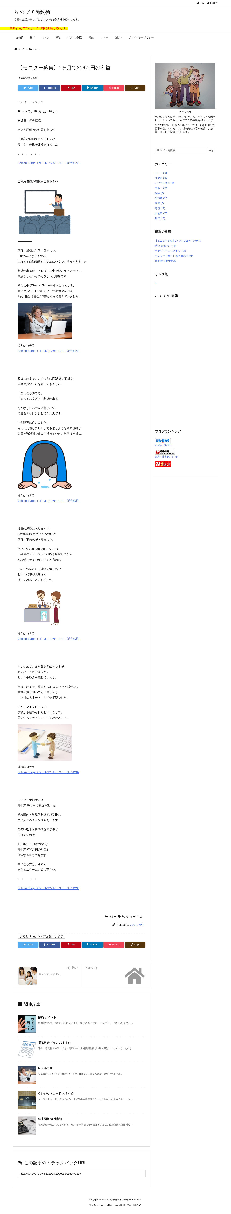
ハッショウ (137, 924)
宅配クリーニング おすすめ (170, 250)
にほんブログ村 (164, 444)
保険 (159, 193)
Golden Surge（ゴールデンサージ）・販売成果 (48, 162)
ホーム (21, 49)
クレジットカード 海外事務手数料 (174, 255)
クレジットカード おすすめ (55, 1093)
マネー (35, 49)
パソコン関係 (165, 183)
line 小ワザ (45, 1068)
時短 (160, 208)
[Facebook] (49, 88)
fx (123, 916)
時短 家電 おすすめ (165, 245)
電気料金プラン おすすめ (54, 1042)
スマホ (161, 178)
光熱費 (161, 198)
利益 (139, 916)
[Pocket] (113, 88)
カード (161, 173)
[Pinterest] (71, 88)
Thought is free (133, 1205)
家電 (159, 203)
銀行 (160, 218)
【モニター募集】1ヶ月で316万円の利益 (178, 240)
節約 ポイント (47, 1017)
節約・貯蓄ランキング (166, 456)
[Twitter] (28, 88)
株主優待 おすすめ (165, 260)
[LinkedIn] (92, 88)
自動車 (161, 213)
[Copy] (135, 88)
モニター (130, 916)
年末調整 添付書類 (50, 1118)
